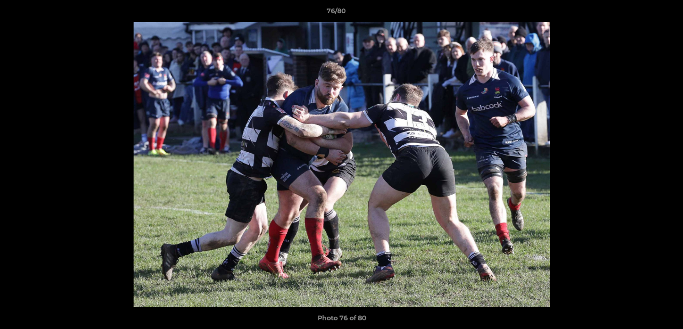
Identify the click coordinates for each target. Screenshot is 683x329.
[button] (644, 13)
